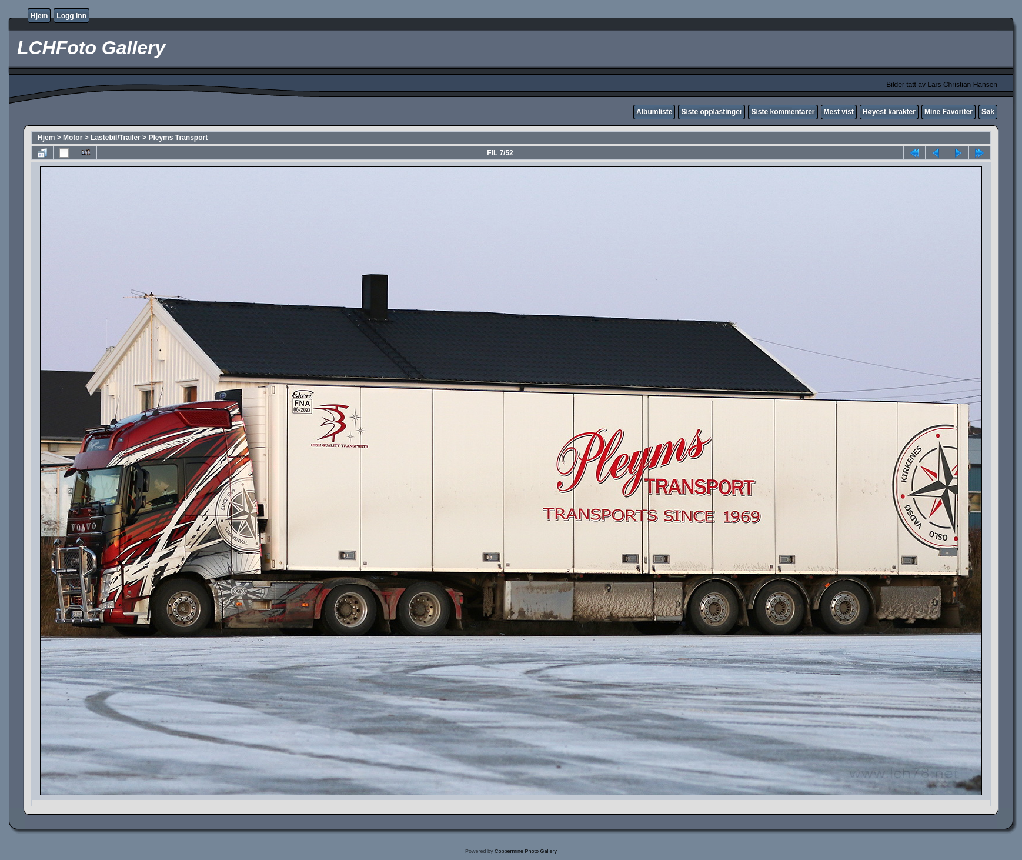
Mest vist (839, 112)
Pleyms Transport (178, 138)
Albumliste (654, 112)
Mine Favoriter (948, 112)
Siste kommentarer (782, 112)
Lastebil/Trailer (116, 138)
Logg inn (71, 16)
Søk (987, 112)
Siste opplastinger (711, 112)
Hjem (39, 16)
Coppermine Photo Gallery (526, 851)
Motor (72, 138)
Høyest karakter (889, 112)
